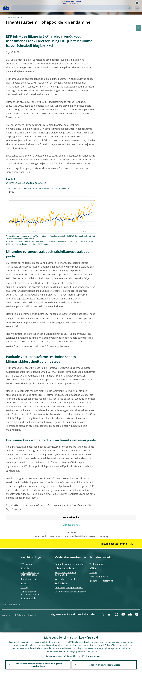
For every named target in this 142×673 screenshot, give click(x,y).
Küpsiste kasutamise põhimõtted (65, 573)
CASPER (93, 572)
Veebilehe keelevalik (65, 579)
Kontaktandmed (29, 579)
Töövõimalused (28, 564)
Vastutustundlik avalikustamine (70, 591)
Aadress (25, 583)
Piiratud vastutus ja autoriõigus (70, 564)
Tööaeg (24, 587)
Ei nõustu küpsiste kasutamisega (104, 664)
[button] (137, 3)
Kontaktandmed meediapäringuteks (30, 592)
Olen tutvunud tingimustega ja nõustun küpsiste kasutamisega (38, 664)
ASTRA (92, 568)
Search (129, 8)
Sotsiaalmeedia (28, 598)
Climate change (71, 524)
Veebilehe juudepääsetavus (69, 587)
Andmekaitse (61, 583)
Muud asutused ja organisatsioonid (30, 573)
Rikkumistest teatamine (101, 580)
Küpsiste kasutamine (91, 656)
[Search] (69, 8)
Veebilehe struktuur (12, 605)
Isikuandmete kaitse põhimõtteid (60, 656)
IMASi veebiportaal (98, 576)
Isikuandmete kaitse (65, 568)
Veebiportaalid (96, 564)
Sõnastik (25, 568)
